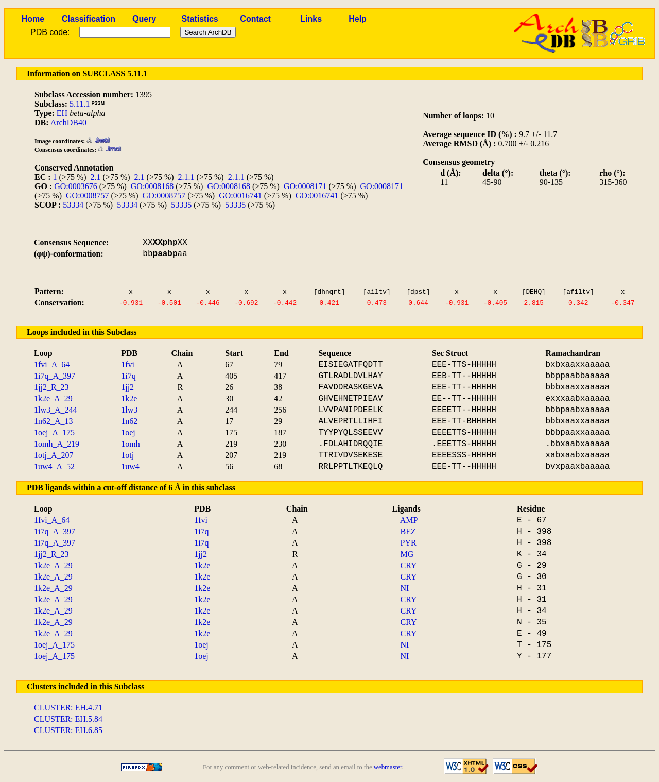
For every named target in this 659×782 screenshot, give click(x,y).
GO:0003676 (75, 186)
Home (33, 18)
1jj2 (127, 387)
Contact (255, 18)
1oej (128, 432)
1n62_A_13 (53, 421)
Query (144, 18)
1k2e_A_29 (53, 398)
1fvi (127, 364)
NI (405, 588)
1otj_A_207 (53, 455)
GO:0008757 (87, 195)
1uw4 (130, 466)
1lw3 (129, 409)
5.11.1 (80, 103)
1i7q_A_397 (54, 375)
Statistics (200, 18)
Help (358, 18)
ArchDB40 (68, 122)
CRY (409, 565)
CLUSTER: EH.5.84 (68, 719)
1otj (127, 455)
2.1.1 (186, 177)
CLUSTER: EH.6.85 (68, 730)
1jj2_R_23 (51, 387)
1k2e (129, 398)
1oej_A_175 (54, 432)
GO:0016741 (240, 195)
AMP (409, 520)
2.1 (96, 177)
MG (407, 554)
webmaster (388, 767)
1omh (130, 443)
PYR (409, 542)
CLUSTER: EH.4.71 (68, 707)
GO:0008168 (152, 186)
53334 (73, 204)
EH (62, 113)
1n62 (129, 421)
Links (311, 18)
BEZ (408, 531)
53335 (181, 204)
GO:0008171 (305, 186)
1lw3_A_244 (55, 409)
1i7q (128, 375)
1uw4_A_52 (54, 466)
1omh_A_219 (56, 443)
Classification (88, 18)
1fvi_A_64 (52, 364)
